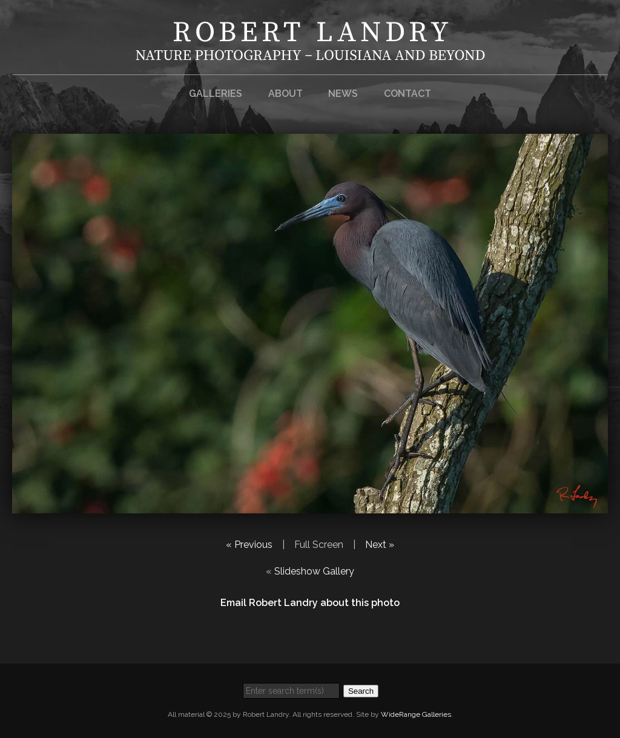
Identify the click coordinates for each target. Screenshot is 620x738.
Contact (407, 93)
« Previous (249, 544)
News (343, 93)
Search (361, 691)
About (285, 93)
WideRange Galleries (416, 714)
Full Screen (318, 544)
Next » (379, 544)
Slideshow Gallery (314, 571)
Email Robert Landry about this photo (310, 602)
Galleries (215, 93)
